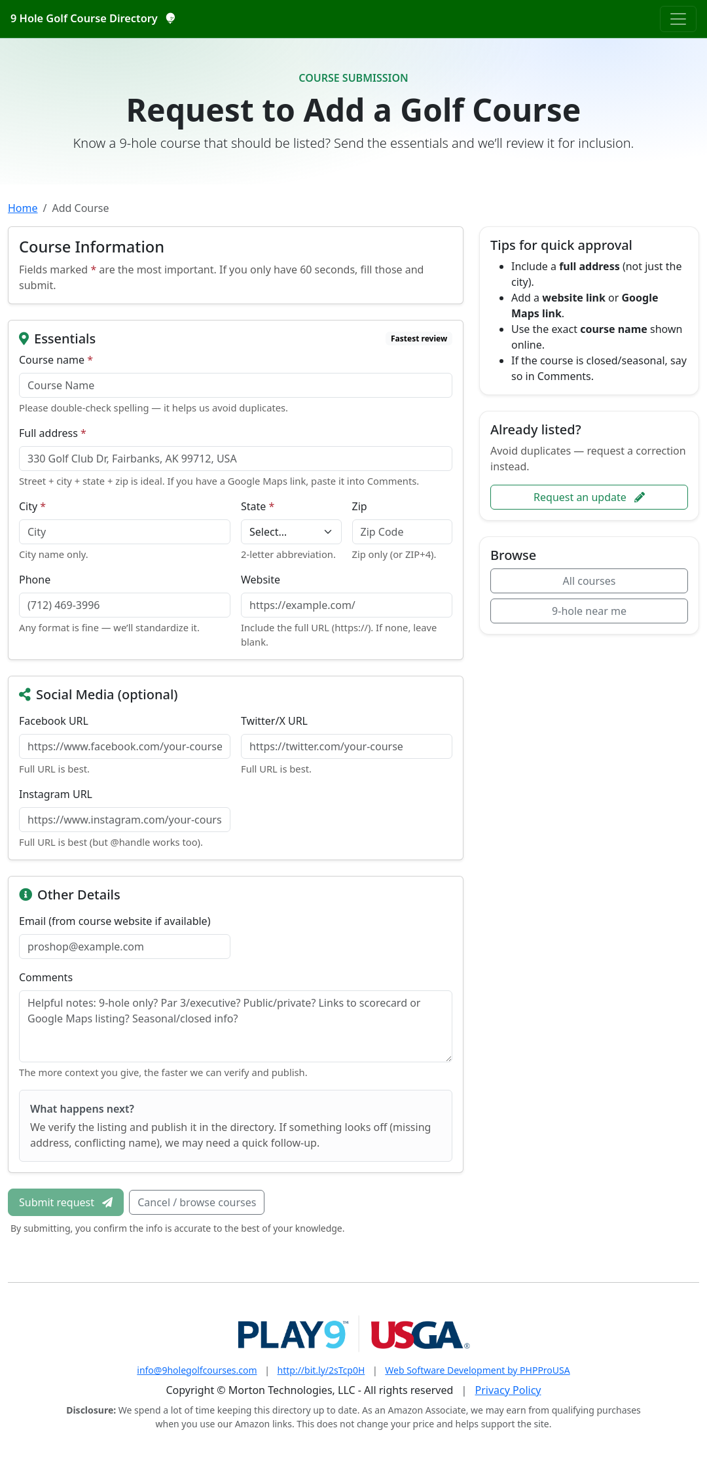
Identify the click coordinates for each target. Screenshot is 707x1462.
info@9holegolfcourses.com (197, 1370)
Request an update (589, 497)
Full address (52, 433)
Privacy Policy (508, 1390)
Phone (34, 579)
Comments (46, 977)
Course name (56, 360)
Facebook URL (53, 721)
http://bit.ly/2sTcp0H (321, 1370)
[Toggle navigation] (678, 19)
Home (23, 208)
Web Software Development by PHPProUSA (477, 1370)
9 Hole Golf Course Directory (92, 18)
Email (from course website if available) (114, 921)
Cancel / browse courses (196, 1202)
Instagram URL (55, 794)
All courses (589, 581)
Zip (359, 506)
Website (260, 579)
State (257, 506)
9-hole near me (589, 611)
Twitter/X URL (274, 721)
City (32, 506)
